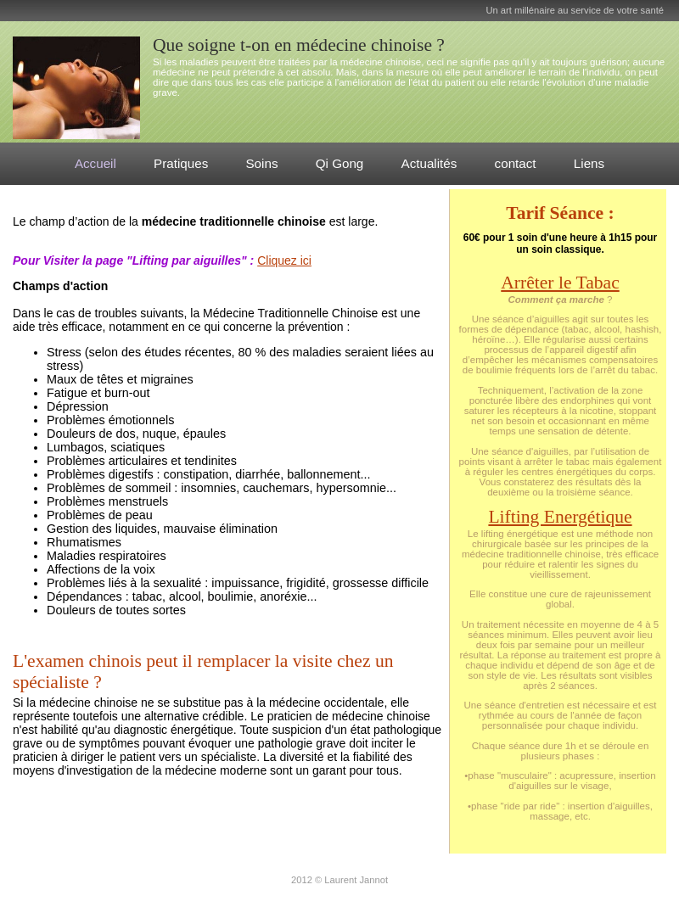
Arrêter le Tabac (560, 282)
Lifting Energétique (559, 517)
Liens (589, 163)
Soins (261, 163)
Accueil (95, 163)
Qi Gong (340, 163)
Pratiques (181, 163)
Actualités (429, 163)
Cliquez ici (284, 260)
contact (515, 163)
